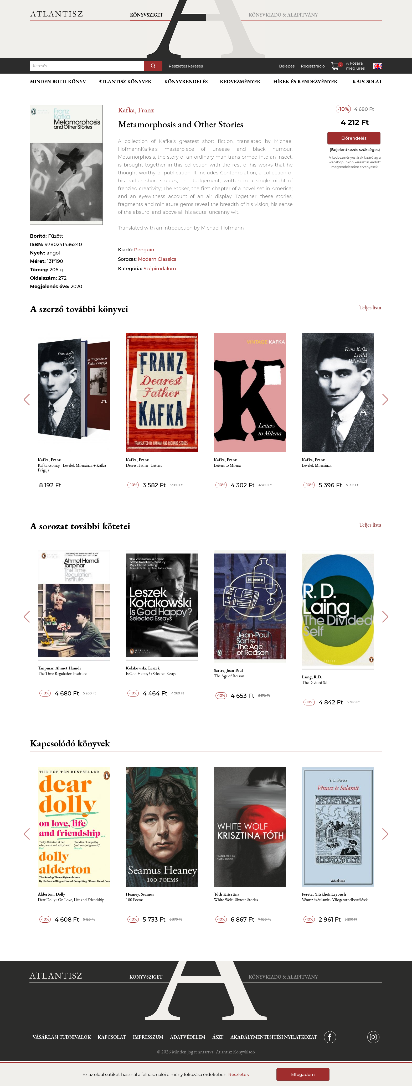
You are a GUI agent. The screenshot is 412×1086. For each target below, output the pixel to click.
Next (385, 399)
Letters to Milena (227, 465)
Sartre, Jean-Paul (228, 670)
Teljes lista (370, 307)
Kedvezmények (240, 81)
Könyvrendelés (186, 81)
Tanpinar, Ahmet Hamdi (59, 668)
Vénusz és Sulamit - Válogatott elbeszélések (335, 899)
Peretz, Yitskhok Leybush (324, 894)
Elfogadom (303, 1074)
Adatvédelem (187, 1037)
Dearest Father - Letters (144, 465)
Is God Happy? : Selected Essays (151, 673)
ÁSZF (218, 1037)
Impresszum (148, 1037)
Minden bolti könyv (58, 81)
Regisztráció (313, 66)
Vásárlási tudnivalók (62, 1037)
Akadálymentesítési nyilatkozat (273, 1037)
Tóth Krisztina (226, 894)
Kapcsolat (367, 81)
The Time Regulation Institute (62, 673)
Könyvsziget (146, 15)
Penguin (144, 250)
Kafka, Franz (136, 110)
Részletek (238, 1074)
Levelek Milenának (317, 465)
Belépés (287, 66)
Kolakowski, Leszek (143, 668)
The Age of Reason (229, 676)
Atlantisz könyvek (125, 81)
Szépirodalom (159, 269)
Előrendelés (354, 138)
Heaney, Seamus (140, 894)
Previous (27, 399)
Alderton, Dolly (51, 894)
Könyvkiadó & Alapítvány (283, 15)
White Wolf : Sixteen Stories (236, 899)
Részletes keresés (186, 66)
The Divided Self (315, 682)
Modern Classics (157, 259)
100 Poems (134, 899)
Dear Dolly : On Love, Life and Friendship (71, 899)
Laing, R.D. (312, 677)
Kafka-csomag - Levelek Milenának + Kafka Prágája (72, 468)
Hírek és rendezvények (305, 81)
